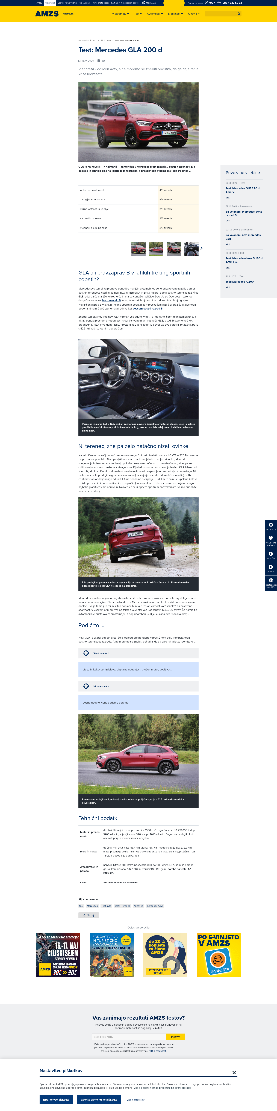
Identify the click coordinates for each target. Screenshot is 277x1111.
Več (227, 197)
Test (110, 40)
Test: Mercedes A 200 (240, 282)
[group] (85, 247)
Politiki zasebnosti (157, 1049)
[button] (239, 13)
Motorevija (84, 40)
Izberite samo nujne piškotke (99, 1100)
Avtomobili (99, 40)
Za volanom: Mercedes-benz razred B (244, 213)
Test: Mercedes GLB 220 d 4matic (243, 190)
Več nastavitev (135, 1100)
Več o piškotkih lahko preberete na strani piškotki (162, 1088)
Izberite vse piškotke (56, 1100)
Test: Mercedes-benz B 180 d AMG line (244, 260)
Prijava (175, 1035)
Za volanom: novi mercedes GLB (243, 237)
